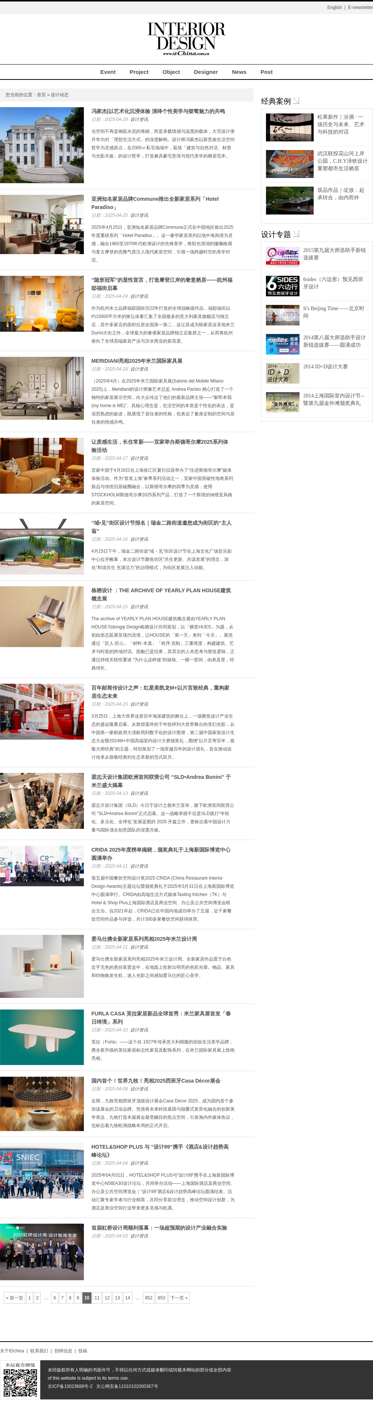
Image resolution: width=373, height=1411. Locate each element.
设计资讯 (139, 119)
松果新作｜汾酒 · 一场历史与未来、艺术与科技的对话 (340, 124)
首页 (41, 94)
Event (108, 72)
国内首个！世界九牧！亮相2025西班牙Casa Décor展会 (155, 1081)
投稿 (82, 1351)
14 (127, 1298)
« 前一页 (14, 1298)
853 (161, 1298)
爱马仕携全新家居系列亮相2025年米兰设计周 (144, 939)
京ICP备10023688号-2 (70, 1386)
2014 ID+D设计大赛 (325, 366)
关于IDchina (12, 1351)
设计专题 (276, 234)
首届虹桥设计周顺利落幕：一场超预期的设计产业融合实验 (159, 1228)
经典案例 (276, 101)
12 (107, 1298)
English (334, 7)
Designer (206, 72)
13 (117, 1298)
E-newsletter (360, 7)
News (239, 72)
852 (149, 1298)
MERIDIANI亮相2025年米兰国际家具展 (136, 361)
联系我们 (39, 1351)
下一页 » (179, 1298)
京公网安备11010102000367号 (127, 1386)
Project (138, 72)
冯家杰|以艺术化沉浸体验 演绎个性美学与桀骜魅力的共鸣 (158, 111)
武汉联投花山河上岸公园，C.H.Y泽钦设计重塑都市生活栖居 (342, 161)
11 (97, 1298)
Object (171, 72)
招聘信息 (63, 1351)
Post (266, 72)
